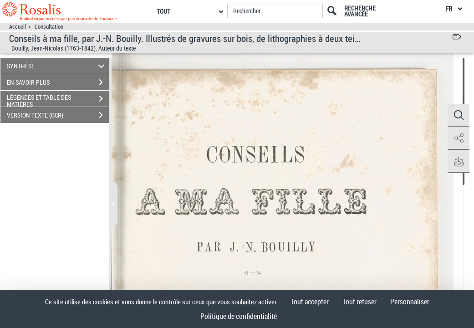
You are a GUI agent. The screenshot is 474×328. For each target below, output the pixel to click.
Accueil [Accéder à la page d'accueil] (17, 27)
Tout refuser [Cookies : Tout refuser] (359, 302)
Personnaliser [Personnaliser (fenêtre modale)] (409, 302)
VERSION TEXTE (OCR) (58, 115)
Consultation (49, 27)
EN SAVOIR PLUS (58, 82)
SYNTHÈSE (57, 66)
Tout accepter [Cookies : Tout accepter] (310, 302)
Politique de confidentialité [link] (238, 316)
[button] (458, 115)
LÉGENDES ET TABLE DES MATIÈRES (58, 99)
